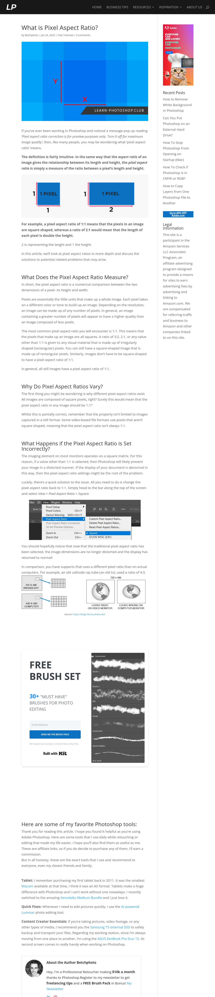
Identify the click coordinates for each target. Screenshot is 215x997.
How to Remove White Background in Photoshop (177, 105)
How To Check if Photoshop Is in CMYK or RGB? (175, 173)
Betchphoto (31, 35)
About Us (194, 7)
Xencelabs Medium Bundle (81, 897)
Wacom (27, 886)
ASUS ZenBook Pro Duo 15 (118, 938)
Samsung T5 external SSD (110, 927)
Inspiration (168, 7)
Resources (142, 7)
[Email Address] (55, 725)
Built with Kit (55, 753)
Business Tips (117, 7)
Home (97, 7)
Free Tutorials (65, 35)
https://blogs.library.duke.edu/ (89, 614)
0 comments (83, 35)
